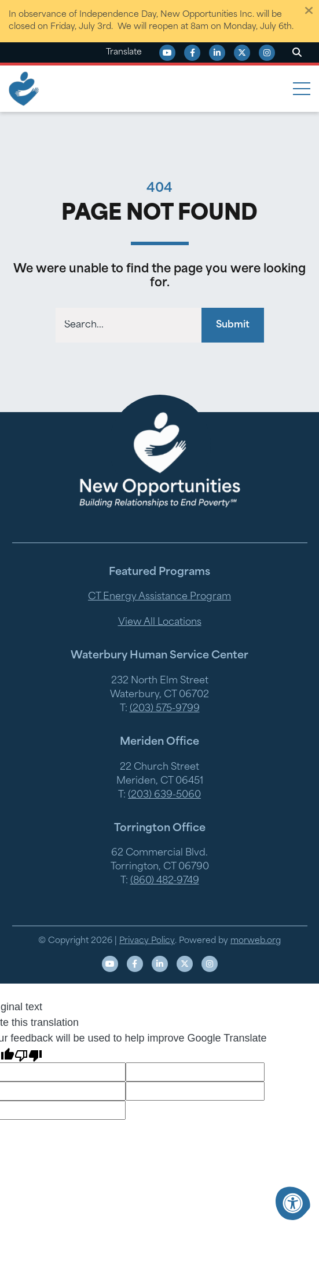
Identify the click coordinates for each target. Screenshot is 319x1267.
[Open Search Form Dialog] (297, 53)
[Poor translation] (28, 1054)
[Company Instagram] (267, 53)
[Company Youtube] (167, 53)
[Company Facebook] (192, 53)
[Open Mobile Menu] (301, 88)
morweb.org (255, 941)
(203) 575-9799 (165, 708)
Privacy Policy (147, 941)
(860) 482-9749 (164, 881)
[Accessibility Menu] (293, 1203)
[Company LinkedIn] (217, 53)
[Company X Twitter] (242, 53)
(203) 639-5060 (164, 795)
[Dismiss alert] (308, 10)
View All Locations (159, 622)
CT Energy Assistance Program (159, 597)
